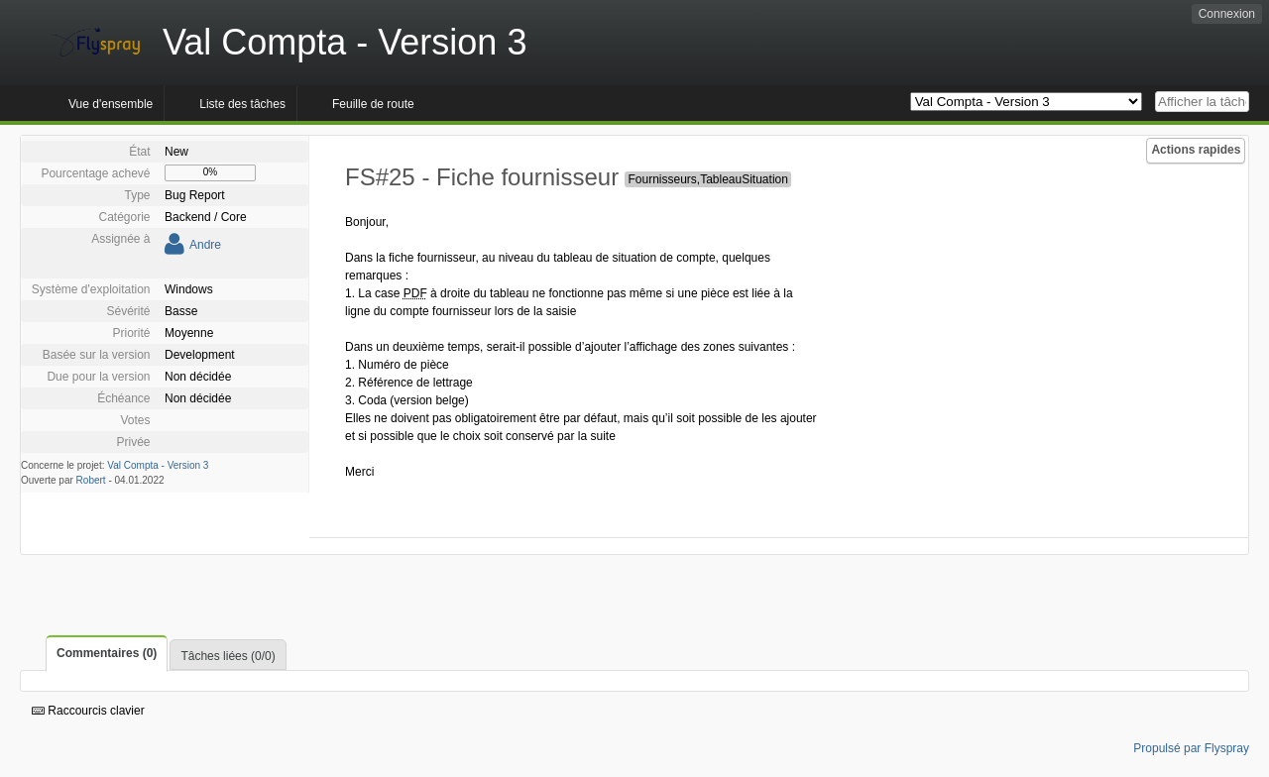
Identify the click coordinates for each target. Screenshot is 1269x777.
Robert (91, 480)
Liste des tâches (242, 104)
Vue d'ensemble (110, 104)
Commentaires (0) (107, 653)
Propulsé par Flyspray (1191, 748)
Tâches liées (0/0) (227, 656)
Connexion (1227, 14)
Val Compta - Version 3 (157, 465)
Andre (205, 245)
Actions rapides (1195, 150)
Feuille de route (373, 104)
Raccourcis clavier (88, 711)
